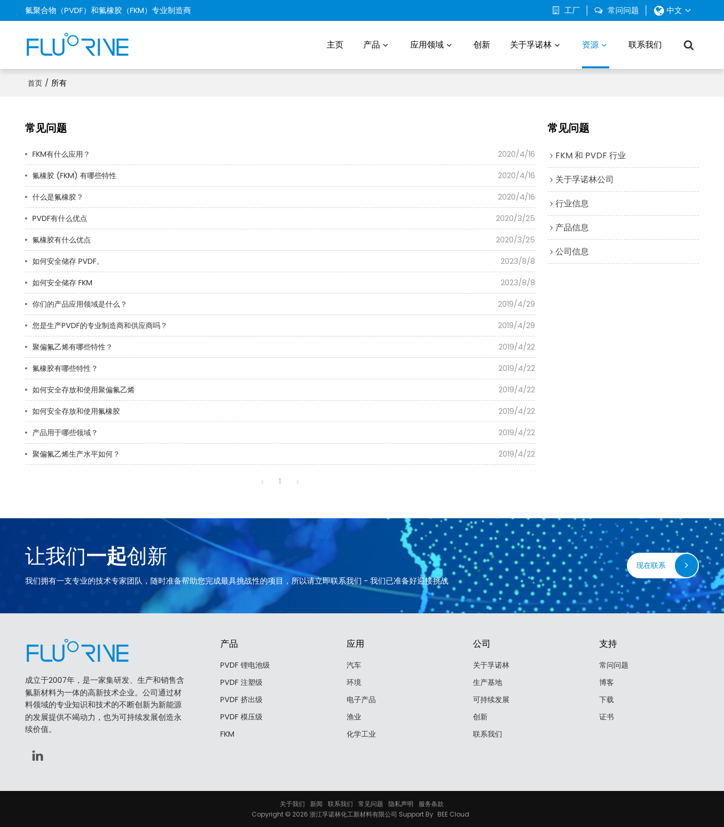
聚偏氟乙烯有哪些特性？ (75, 345)
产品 (371, 44)
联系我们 (645, 44)
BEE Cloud (453, 813)
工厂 (572, 10)
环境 (354, 682)
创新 (481, 44)
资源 (595, 53)
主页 (335, 44)
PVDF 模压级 (242, 717)
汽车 (354, 664)
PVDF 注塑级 (242, 682)
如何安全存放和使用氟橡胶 (79, 409)
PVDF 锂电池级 (246, 664)
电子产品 (362, 699)
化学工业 (362, 734)
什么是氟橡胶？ (59, 195)
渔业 (354, 717)
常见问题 (370, 803)
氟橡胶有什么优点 (63, 238)
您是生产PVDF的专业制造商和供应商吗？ (104, 324)
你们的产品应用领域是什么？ (83, 302)
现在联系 (650, 564)
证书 (607, 717)
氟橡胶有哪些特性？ (67, 367)
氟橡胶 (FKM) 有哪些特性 (76, 174)
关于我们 (292, 803)
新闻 (316, 803)
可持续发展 (492, 699)
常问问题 (623, 10)
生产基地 (488, 682)
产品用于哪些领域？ (67, 431)
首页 (35, 82)
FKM (227, 734)
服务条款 (431, 803)
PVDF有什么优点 (61, 217)
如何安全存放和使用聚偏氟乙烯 (87, 388)
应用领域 (427, 44)
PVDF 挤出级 (242, 699)
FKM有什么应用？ (62, 152)
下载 (607, 699)
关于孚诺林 (531, 44)
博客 (607, 682)
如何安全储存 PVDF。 (70, 259)
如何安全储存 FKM (64, 281)
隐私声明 (400, 803)
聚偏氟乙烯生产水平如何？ (79, 452)
